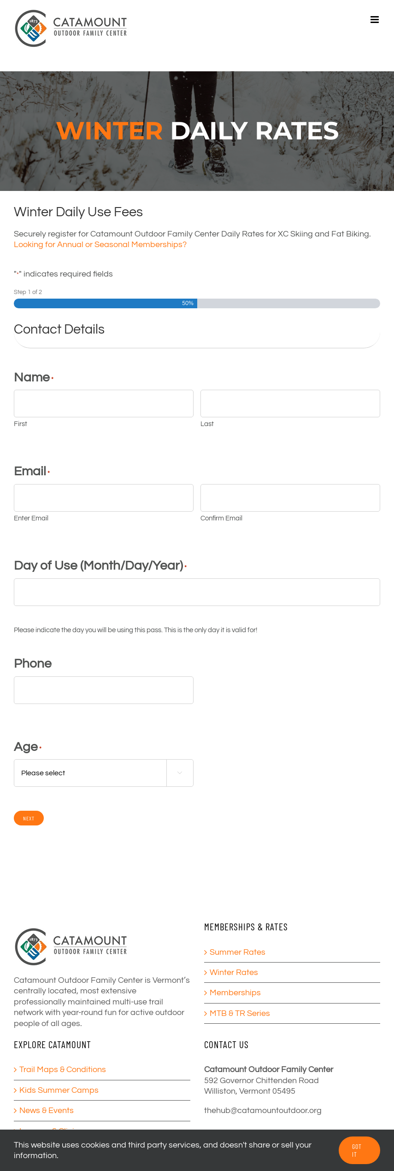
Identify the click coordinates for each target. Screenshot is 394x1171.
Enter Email (31, 518)
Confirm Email (221, 518)
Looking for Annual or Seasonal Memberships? (100, 244)
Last (207, 424)
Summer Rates (237, 952)
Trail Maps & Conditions (62, 1069)
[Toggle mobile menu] (375, 19)
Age (27, 747)
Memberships (235, 992)
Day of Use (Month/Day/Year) (100, 565)
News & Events (46, 1110)
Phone (33, 663)
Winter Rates (234, 972)
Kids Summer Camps (59, 1090)
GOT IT (357, 1150)
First (20, 424)
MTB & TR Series (240, 1013)
